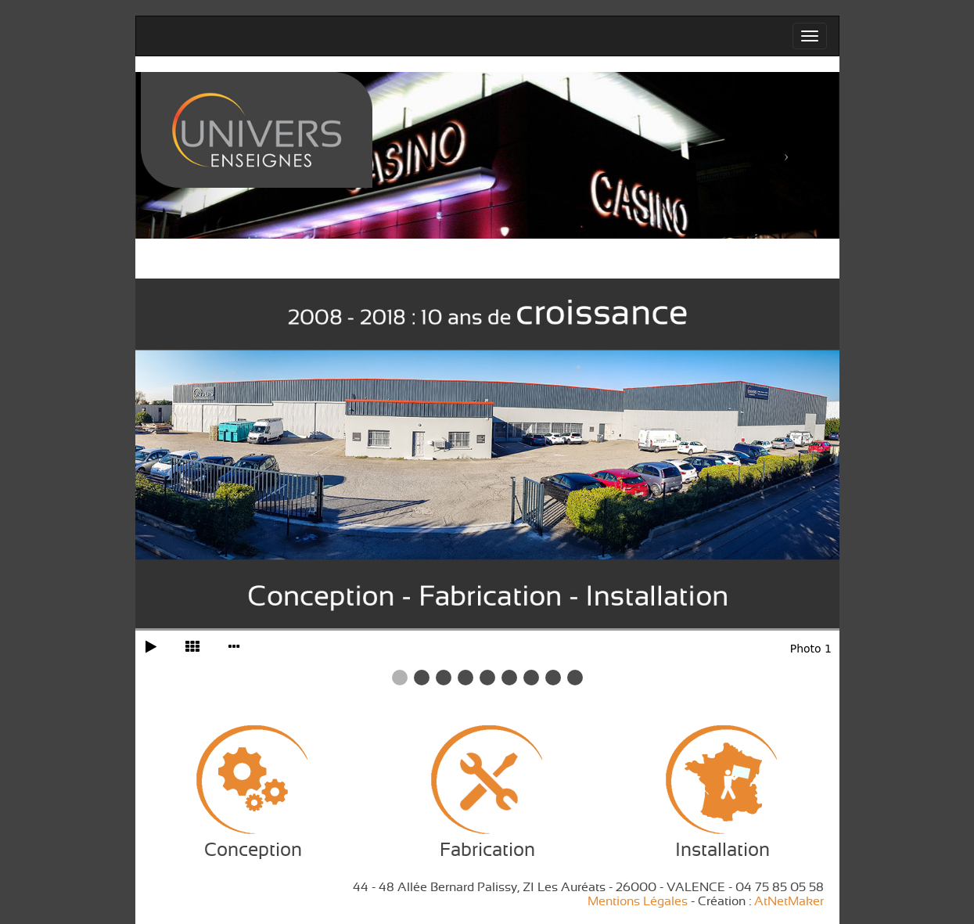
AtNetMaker (789, 901)
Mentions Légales (638, 901)
